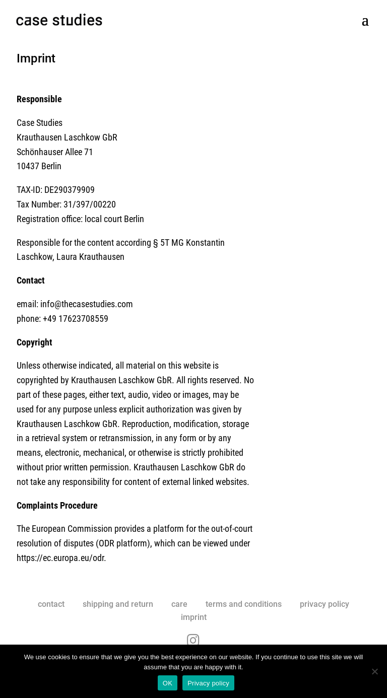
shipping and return (118, 604)
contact (51, 604)
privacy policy (324, 604)
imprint (194, 617)
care (179, 604)
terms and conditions (244, 604)
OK (167, 683)
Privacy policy (208, 683)
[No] (374, 671)
